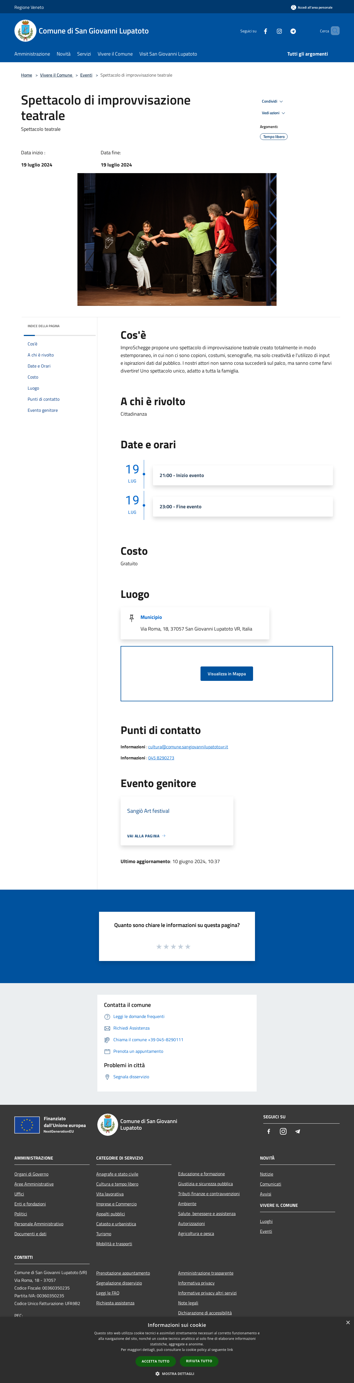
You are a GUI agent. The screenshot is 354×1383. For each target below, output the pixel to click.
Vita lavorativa (110, 1194)
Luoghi (266, 1221)
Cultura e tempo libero (117, 1184)
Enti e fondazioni (30, 1203)
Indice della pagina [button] (43, 326)
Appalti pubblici (110, 1213)
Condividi (273, 101)
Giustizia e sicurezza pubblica (205, 1183)
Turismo (103, 1233)
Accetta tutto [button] (156, 1361)
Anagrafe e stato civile (117, 1174)
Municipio (151, 617)
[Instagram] (269, 30)
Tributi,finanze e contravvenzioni (209, 1193)
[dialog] (177, 1350)
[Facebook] (256, 30)
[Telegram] (283, 30)
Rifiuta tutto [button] (199, 1361)
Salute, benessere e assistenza (207, 1213)
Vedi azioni (274, 113)
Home (26, 75)
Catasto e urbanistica (116, 1223)
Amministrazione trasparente (205, 1273)
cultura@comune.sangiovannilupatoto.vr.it (188, 746)
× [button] (348, 1323)
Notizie (266, 1174)
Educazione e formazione (201, 1173)
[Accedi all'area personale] (312, 7)
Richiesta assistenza (115, 1302)
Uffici (19, 1194)
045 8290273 (161, 757)
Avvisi (265, 1194)
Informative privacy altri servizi (207, 1293)
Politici (20, 1213)
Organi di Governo (31, 1174)
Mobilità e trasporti (114, 1243)
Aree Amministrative (34, 1184)
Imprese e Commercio (116, 1203)
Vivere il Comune (56, 75)
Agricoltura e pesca (196, 1233)
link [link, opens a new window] (230, 1349)
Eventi (86, 75)
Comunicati (270, 1184)
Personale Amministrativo (38, 1223)
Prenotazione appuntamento (123, 1273)
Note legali (188, 1302)
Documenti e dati (30, 1233)
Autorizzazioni (191, 1223)
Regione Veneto (29, 7)
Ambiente (187, 1203)
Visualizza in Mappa (227, 673)
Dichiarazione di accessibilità (205, 1312)
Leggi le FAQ (107, 1293)
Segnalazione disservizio (119, 1283)
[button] (177, 1373)
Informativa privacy (196, 1283)
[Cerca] (333, 30)
